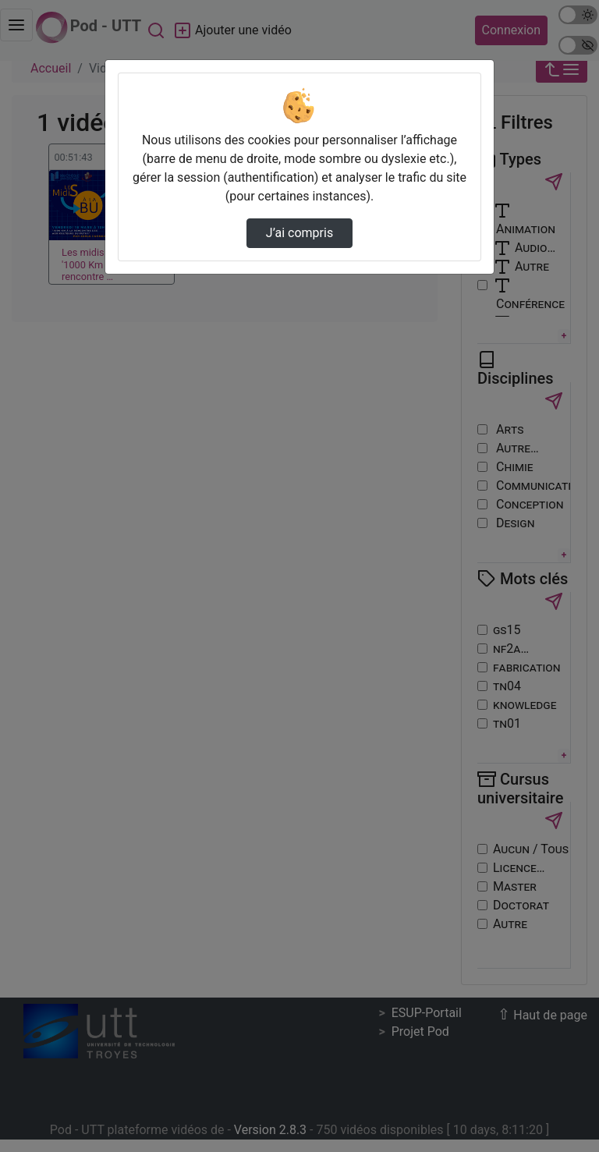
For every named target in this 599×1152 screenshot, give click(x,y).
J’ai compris (299, 232)
